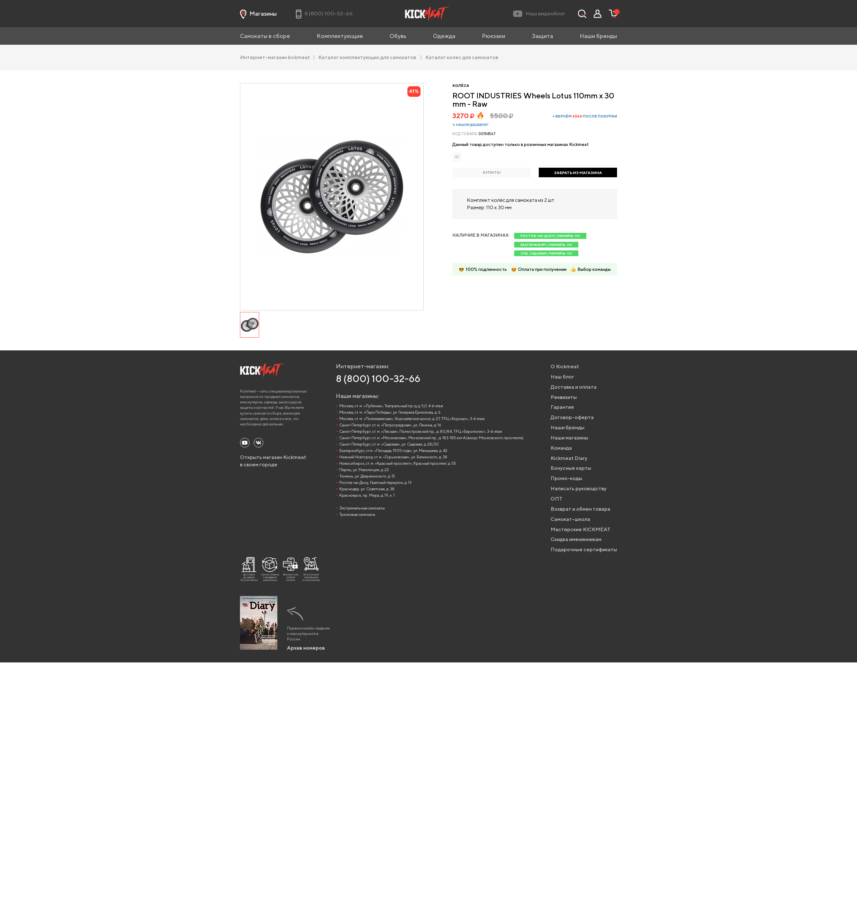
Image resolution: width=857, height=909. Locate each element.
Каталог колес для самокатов (461, 57)
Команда (561, 448)
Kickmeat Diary (569, 458)
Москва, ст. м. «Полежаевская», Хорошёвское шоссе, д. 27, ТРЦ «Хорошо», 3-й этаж (412, 418)
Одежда (444, 36)
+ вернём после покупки (584, 116)
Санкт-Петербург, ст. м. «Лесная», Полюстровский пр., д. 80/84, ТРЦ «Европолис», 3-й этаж (420, 431)
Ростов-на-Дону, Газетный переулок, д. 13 (375, 482)
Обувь (398, 36)
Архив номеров (306, 648)
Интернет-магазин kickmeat (277, 57)
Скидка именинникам (576, 539)
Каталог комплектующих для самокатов (370, 57)
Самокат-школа (570, 519)
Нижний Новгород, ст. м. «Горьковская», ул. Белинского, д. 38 (393, 456)
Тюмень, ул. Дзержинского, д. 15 (367, 476)
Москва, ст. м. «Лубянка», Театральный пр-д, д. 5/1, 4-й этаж (391, 405)
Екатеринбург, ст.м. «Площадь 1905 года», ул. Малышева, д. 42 (393, 450)
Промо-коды (566, 478)
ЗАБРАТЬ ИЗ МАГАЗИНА (578, 172)
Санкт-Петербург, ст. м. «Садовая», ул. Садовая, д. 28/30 (389, 444)
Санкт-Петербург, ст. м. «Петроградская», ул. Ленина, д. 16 (390, 425)
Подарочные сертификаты (584, 549)
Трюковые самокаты (357, 514)
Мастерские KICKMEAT (580, 529)
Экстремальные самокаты (362, 508)
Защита (542, 36)
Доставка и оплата (574, 387)
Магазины (258, 14)
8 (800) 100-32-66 (378, 378)
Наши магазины (569, 438)
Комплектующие (340, 36)
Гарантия (562, 407)
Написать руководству (578, 488)
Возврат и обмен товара (580, 509)
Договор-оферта (572, 417)
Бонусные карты (571, 468)
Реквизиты (564, 397)
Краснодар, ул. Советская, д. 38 (367, 488)
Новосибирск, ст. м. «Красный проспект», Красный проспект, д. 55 (397, 463)
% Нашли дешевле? (470, 124)
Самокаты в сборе (265, 36)
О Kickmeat (565, 366)
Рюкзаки (493, 36)
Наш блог (562, 377)
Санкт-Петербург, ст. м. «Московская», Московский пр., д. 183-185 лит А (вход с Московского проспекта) (431, 437)
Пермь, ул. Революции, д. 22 (364, 469)
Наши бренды (598, 36)
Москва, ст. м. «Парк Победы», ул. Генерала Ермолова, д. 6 (390, 412)
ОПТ (556, 499)
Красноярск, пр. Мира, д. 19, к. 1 (367, 495)
